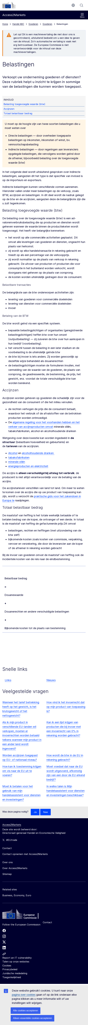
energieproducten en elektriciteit (28, 466)
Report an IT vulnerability (17, 957)
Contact (47, 922)
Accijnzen (9, 108)
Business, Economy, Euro (16, 895)
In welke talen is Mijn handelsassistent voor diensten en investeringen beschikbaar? (65, 791)
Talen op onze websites (15, 961)
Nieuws (51, 680)
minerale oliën (16, 461)
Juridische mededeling (14, 973)
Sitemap (7, 874)
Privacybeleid (9, 969)
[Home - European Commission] (23, 914)
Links (8, 680)
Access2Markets (11, 824)
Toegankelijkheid (11, 977)
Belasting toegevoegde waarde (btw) (24, 104)
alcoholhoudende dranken (38, 453)
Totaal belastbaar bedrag (18, 113)
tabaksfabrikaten (18, 457)
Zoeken (81, 5)
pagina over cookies (23, 994)
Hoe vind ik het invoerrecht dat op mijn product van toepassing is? (65, 707)
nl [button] (73, 5)
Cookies (6, 965)
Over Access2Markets (14, 868)
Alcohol (12, 453)
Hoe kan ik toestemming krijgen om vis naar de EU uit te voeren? (21, 771)
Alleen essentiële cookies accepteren (32, 1018)
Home (5, 24)
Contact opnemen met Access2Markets (25, 854)
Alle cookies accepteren (25, 1010)
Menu (82, 15)
